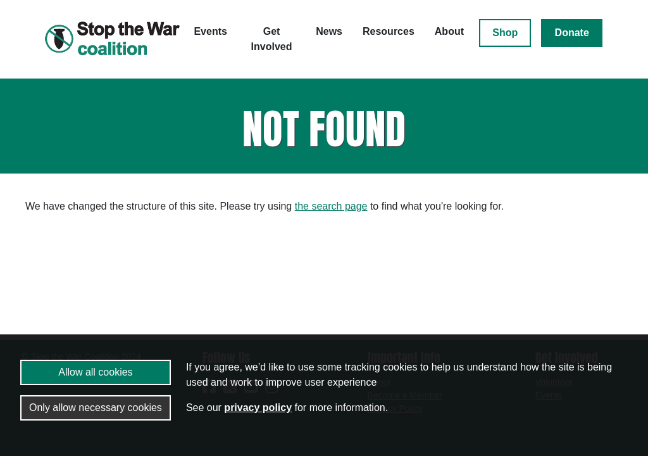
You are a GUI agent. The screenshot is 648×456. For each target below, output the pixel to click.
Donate (572, 32)
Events (210, 31)
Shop (505, 32)
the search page (331, 206)
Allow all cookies (95, 372)
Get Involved (271, 39)
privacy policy (258, 407)
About (449, 31)
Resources (388, 31)
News (329, 31)
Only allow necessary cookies (95, 407)
